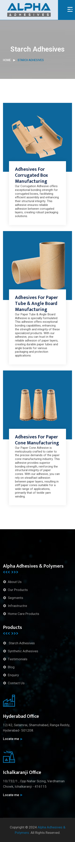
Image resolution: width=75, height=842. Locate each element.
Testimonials (17, 659)
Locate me (13, 738)
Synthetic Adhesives (23, 651)
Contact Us (16, 683)
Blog (11, 667)
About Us (15, 581)
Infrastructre (17, 605)
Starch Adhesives (21, 643)
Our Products (18, 589)
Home (7, 60)
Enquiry (13, 675)
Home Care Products (23, 613)
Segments (15, 597)
